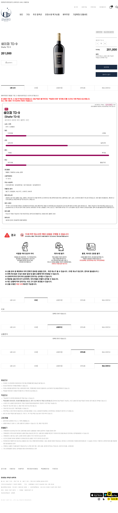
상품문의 (59, 88)
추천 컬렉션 (37, 15)
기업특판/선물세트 (80, 15)
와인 (21, 15)
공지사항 (3, 469)
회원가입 (84, 7)
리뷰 (36, 88)
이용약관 (21, 469)
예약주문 (66, 15)
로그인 (76, 7)
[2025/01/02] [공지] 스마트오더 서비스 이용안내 (15, 2)
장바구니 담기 (106, 74)
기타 (28, 15)
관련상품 (82, 88)
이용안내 (12, 469)
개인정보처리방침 (32, 469)
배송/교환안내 (106, 88)
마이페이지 (103, 7)
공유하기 (9, 63)
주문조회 (93, 7)
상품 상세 (12, 88)
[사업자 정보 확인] (55, 487)
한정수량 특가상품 (52, 15)
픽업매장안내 (45, 469)
